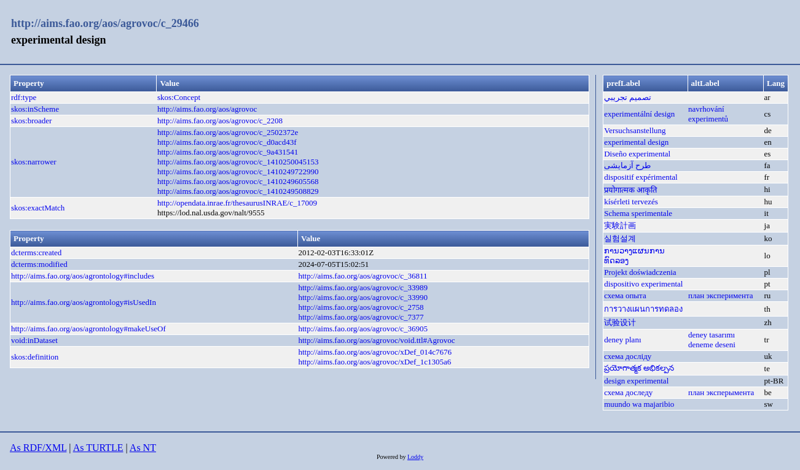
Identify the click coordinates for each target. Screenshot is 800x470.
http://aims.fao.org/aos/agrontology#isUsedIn (83, 302)
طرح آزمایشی (627, 165)
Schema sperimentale (638, 213)
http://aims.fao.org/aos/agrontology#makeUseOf (88, 328)
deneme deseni (711, 344)
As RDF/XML (38, 447)
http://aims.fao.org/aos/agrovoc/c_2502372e (227, 132)
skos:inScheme (35, 109)
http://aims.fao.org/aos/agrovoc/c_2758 (360, 307)
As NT (143, 447)
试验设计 (620, 322)
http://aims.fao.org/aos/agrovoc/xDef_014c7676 (375, 351)
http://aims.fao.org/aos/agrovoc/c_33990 (363, 297)
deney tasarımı (711, 334)
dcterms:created (36, 252)
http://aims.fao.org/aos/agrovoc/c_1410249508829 (238, 191)
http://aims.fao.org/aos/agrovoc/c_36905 (363, 328)
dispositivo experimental (643, 283)
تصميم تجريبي (627, 97)
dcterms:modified (39, 264)
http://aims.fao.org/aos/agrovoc (207, 109)
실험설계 (620, 238)
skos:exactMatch (38, 207)
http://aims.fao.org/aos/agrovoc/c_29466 (105, 23)
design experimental (636, 380)
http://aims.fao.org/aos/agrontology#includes (82, 275)
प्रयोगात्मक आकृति (630, 190)
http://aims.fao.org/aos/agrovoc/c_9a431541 (227, 151)
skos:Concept (178, 97)
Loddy (415, 456)
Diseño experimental (637, 153)
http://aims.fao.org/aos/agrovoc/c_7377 (360, 317)
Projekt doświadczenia (640, 272)
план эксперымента (721, 392)
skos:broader (31, 120)
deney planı (622, 339)
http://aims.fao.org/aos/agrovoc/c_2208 (220, 120)
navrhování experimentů (708, 113)
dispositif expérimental (641, 177)
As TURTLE (98, 447)
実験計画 (620, 225)
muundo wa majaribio (639, 404)
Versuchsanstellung (634, 130)
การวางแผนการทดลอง (643, 309)
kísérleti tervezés (631, 201)
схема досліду (627, 356)
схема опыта (625, 295)
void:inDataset (34, 340)
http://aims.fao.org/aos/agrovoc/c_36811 (362, 275)
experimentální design (639, 113)
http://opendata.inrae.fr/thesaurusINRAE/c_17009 (237, 202)
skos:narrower (34, 161)
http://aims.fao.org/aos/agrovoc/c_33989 (363, 287)
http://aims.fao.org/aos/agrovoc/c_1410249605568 (238, 181)
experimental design (636, 142)
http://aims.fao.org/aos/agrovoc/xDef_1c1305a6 (374, 361)
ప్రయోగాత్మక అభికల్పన (639, 367)
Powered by (392, 456)
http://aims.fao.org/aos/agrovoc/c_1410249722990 (238, 171)
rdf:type (23, 97)
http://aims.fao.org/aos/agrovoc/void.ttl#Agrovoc (376, 340)
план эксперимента (720, 295)
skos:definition (34, 356)
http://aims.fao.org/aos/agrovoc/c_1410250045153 (238, 161)
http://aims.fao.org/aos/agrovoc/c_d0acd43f (226, 142)
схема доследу (628, 392)
